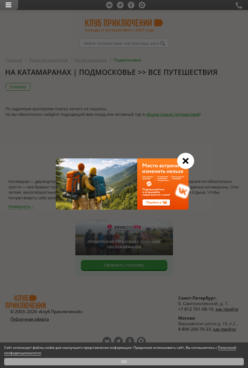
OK (124, 361)
